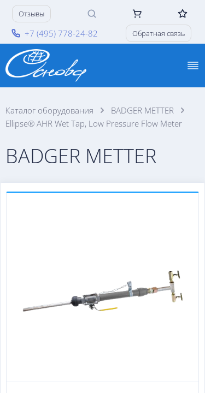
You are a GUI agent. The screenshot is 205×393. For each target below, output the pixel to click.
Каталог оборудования (49, 110)
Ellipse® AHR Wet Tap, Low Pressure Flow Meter (93, 123)
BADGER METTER (142, 110)
